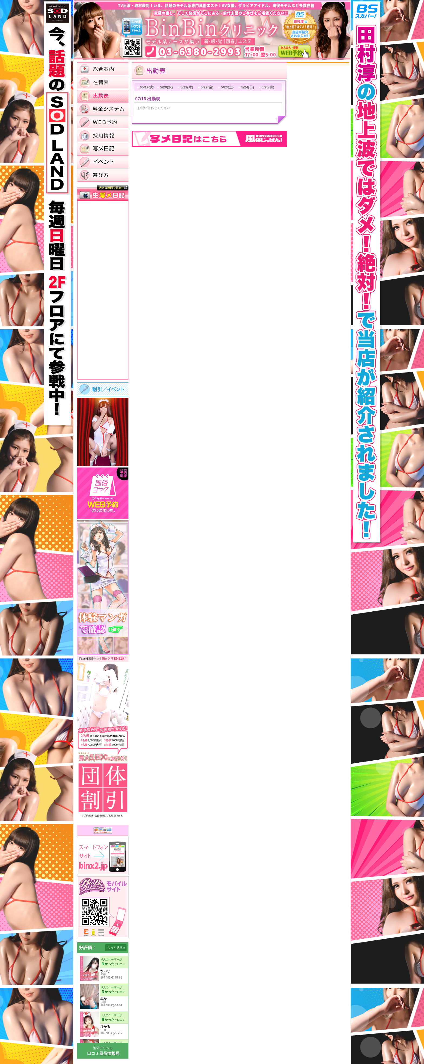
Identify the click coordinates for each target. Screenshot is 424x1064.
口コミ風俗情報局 (103, 1053)
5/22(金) (207, 87)
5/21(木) (186, 87)
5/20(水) (166, 87)
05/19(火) (147, 87)
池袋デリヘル (102, 1048)
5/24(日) (247, 87)
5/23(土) (227, 87)
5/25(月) (267, 87)
